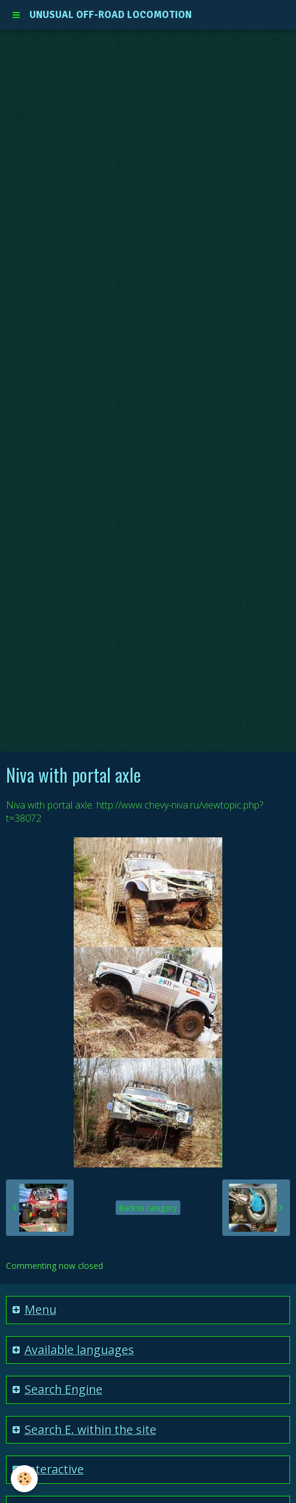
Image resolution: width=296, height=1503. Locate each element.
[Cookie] (24, 1478)
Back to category (148, 1207)
